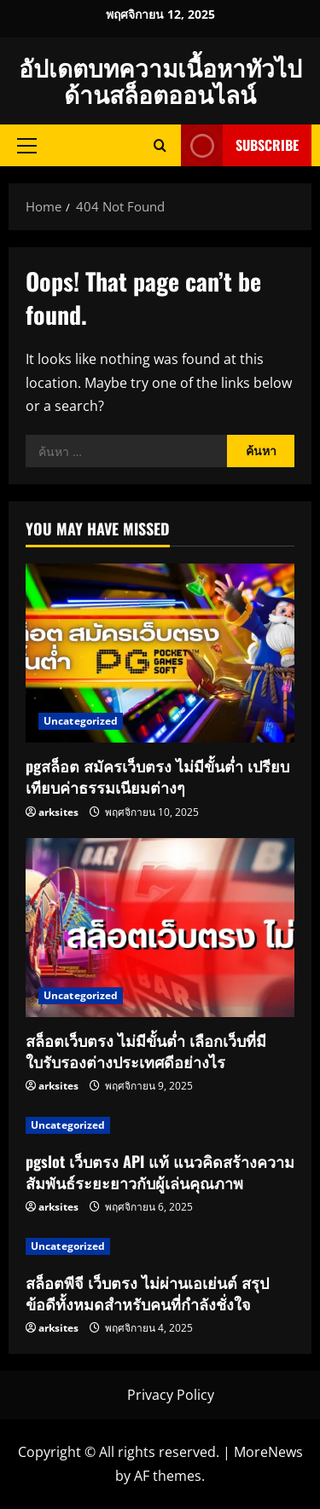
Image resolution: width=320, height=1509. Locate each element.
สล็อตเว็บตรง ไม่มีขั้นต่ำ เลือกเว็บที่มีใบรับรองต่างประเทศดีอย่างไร (146, 1050)
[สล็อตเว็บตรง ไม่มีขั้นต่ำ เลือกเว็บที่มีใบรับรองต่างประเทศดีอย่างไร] (160, 927)
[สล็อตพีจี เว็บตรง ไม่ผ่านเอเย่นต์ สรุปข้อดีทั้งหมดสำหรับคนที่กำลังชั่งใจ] (160, 1246)
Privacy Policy (170, 1394)
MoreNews (268, 1452)
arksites (58, 812)
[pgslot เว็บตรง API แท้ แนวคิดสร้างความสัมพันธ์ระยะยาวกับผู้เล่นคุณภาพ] (160, 1125)
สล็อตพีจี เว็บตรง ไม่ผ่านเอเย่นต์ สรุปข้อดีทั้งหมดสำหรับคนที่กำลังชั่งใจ (147, 1293)
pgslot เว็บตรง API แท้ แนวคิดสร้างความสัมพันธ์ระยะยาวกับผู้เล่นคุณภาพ (160, 1172)
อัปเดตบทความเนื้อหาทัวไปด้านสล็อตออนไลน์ (160, 80)
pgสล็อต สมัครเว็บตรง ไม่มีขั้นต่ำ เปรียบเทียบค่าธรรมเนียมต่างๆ (157, 776)
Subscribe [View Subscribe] (240, 145)
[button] (27, 145)
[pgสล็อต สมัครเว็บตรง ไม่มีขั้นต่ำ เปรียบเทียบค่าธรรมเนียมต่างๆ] (160, 653)
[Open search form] (160, 145)
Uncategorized (81, 721)
